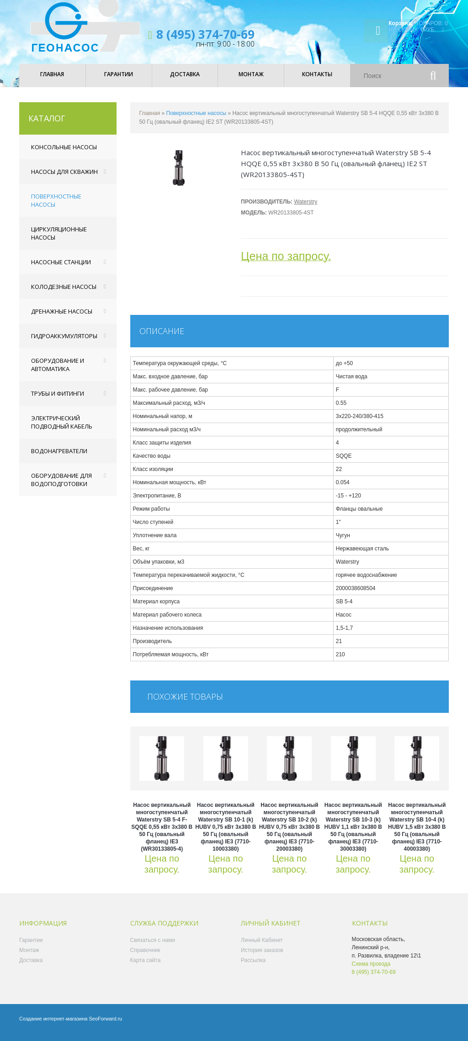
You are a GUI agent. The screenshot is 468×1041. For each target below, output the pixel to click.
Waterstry (305, 208)
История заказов (262, 956)
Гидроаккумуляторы (64, 342)
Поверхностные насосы (56, 207)
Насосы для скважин (64, 178)
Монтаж (29, 956)
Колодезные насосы (63, 293)
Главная (149, 119)
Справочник (145, 956)
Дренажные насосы (61, 318)
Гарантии (31, 946)
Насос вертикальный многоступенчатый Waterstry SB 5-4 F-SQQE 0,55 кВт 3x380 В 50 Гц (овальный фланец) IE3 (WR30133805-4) (161, 833)
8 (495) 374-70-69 (205, 34)
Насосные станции (61, 268)
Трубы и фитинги (57, 400)
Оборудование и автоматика (57, 371)
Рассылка (253, 966)
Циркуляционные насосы (59, 239)
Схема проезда (371, 970)
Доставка (31, 966)
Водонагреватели (59, 457)
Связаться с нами (152, 946)
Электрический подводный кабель (61, 428)
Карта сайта (145, 966)
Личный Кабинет (262, 946)
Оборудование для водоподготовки (61, 486)
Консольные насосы (64, 153)
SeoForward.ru (105, 1025)
